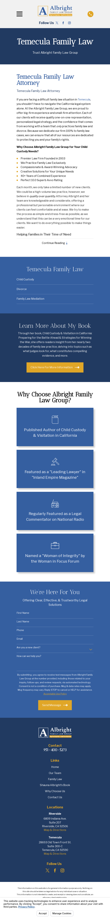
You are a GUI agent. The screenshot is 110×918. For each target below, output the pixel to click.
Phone (20, 630)
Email (20, 639)
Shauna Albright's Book (55, 785)
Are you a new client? (28, 647)
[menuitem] (55, 280)
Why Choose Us (55, 791)
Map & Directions (55, 830)
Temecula (84, 99)
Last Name (23, 622)
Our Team (55, 773)
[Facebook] (63, 23)
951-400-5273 (55, 750)
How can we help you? (29, 656)
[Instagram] (69, 23)
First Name (23, 613)
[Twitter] (57, 23)
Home (55, 767)
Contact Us (55, 797)
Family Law (55, 779)
